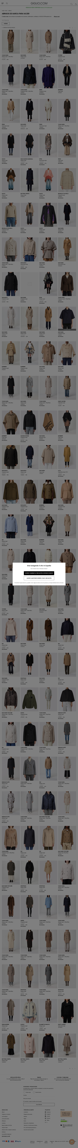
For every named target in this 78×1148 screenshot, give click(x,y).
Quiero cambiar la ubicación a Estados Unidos (39, 573)
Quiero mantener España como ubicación (39, 578)
